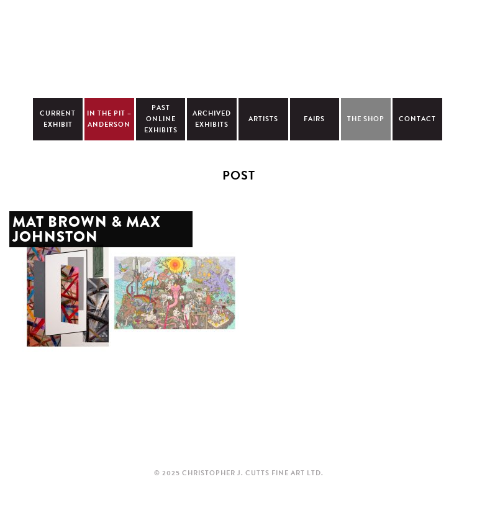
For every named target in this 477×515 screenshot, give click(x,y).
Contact (417, 119)
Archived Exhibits (212, 119)
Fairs (314, 119)
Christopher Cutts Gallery (238, 47)
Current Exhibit (58, 119)
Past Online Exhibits (161, 119)
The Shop (365, 119)
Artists (263, 119)
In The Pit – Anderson (109, 119)
